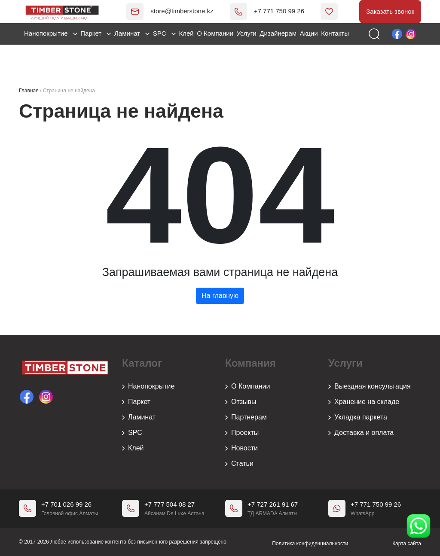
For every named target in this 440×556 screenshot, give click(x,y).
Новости (241, 449)
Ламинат (132, 34)
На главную (220, 295)
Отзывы (241, 402)
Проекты (242, 433)
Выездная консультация (369, 387)
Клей (186, 34)
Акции (309, 34)
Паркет (95, 34)
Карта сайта (406, 542)
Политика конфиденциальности (310, 542)
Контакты (335, 34)
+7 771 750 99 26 (265, 11)
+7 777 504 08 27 (169, 504)
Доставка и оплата (361, 433)
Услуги (247, 34)
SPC (164, 34)
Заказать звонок (388, 11)
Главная (29, 91)
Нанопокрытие (50, 34)
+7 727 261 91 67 (273, 504)
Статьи (239, 464)
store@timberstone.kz (168, 11)
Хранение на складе (363, 402)
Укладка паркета (357, 418)
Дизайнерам (278, 34)
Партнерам (246, 418)
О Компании (215, 34)
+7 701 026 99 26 (66, 504)
